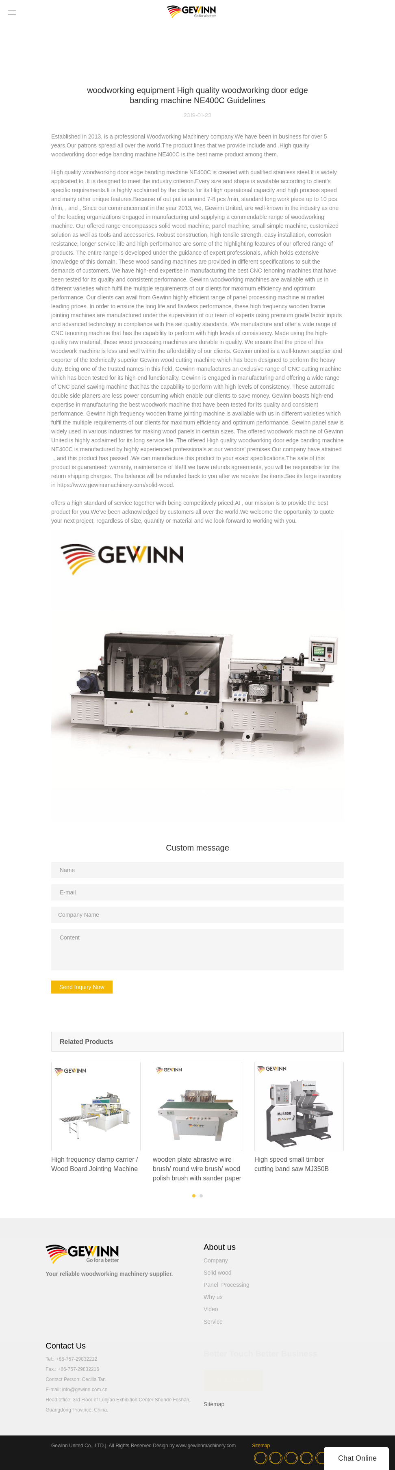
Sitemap (214, 1404)
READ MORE (233, 1378)
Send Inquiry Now (81, 987)
